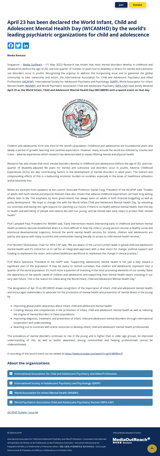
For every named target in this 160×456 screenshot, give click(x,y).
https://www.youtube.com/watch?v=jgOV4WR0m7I (94, 353)
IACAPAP (28, 81)
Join (121, 5)
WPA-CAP (121, 86)
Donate (137, 5)
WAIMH (30, 86)
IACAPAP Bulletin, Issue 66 (22, 412)
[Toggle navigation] (153, 4)
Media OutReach (32, 64)
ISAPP (113, 81)
